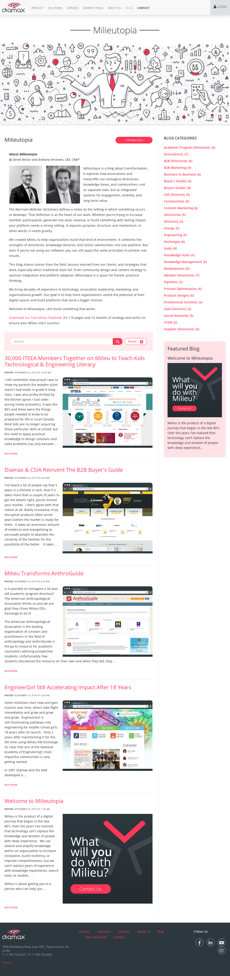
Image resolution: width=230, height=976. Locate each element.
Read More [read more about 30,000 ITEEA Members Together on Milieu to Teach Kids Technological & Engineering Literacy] (11, 453)
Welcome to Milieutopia (33, 801)
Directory (173, 221)
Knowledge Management (185, 262)
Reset (135, 341)
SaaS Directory (177, 309)
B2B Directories (178, 161)
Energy (171, 228)
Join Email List (96, 937)
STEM (170, 322)
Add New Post (134, 140)
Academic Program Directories (189, 147)
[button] (37, 8)
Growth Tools (93, 8)
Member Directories (181, 275)
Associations (176, 154)
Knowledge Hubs (179, 255)
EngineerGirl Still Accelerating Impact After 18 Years (67, 687)
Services (73, 8)
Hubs (170, 248)
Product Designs (179, 295)
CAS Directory (177, 194)
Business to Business (182, 174)
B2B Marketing (177, 167)
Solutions (55, 8)
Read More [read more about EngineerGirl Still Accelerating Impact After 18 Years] (11, 784)
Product (37, 8)
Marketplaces (176, 268)
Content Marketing (181, 208)
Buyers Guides (177, 188)
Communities (176, 201)
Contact (143, 8)
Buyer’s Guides (177, 181)
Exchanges (174, 241)
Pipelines (173, 282)
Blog (129, 8)
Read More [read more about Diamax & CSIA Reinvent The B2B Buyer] (11, 557)
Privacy (7, 962)
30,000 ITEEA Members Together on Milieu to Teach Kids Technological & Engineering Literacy (74, 361)
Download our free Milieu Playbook (35, 317)
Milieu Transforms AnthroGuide (44, 573)
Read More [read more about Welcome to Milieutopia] (11, 907)
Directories (175, 215)
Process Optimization (183, 289)
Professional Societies (183, 302)
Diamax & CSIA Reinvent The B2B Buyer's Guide (63, 470)
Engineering (175, 235)
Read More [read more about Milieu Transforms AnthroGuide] (11, 670)
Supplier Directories (181, 329)
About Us (114, 8)
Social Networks (178, 315)
